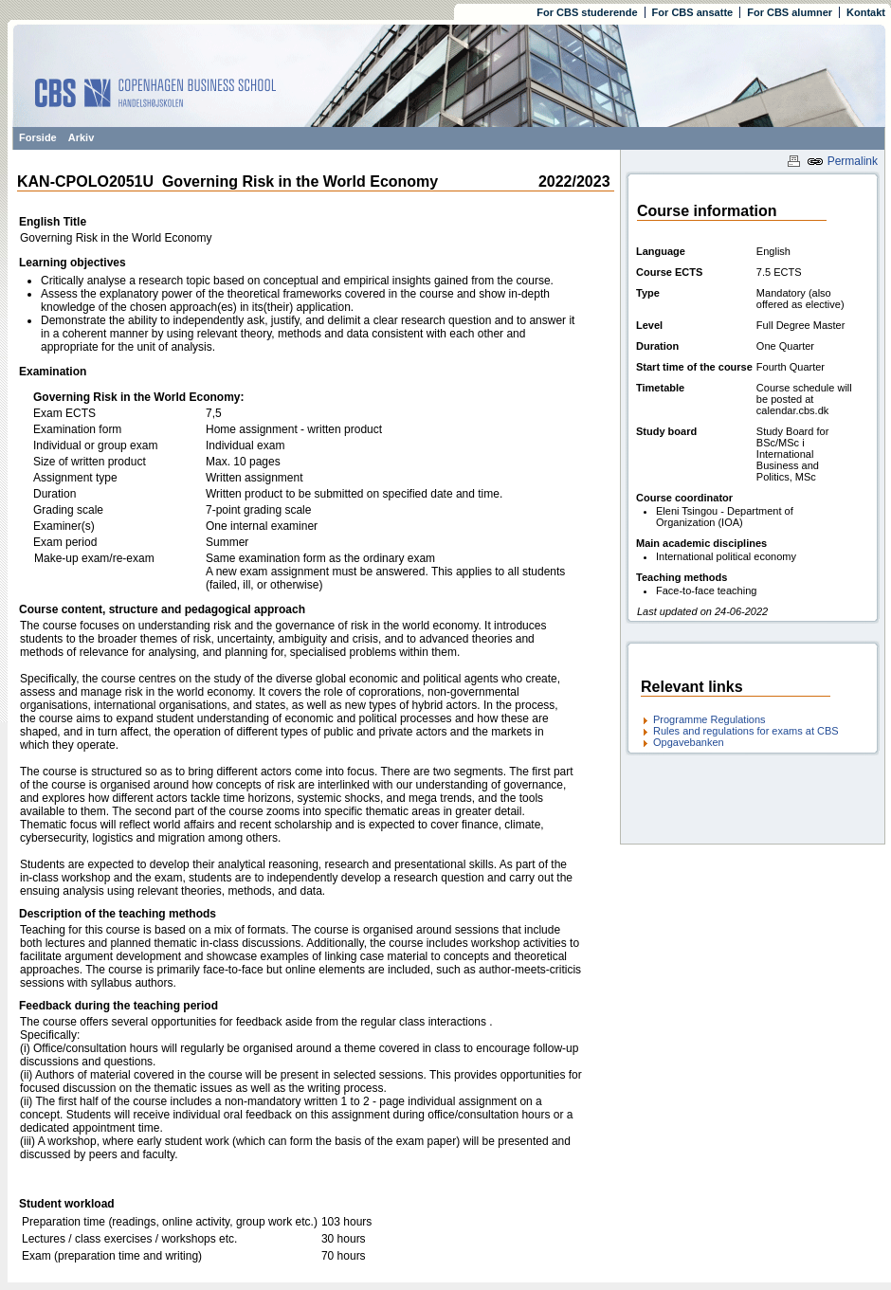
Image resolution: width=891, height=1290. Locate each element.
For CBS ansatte (693, 12)
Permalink (842, 161)
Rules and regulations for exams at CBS (746, 730)
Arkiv (81, 137)
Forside (38, 137)
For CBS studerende (586, 12)
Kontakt (865, 12)
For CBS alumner (789, 12)
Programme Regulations (709, 719)
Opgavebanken (688, 742)
